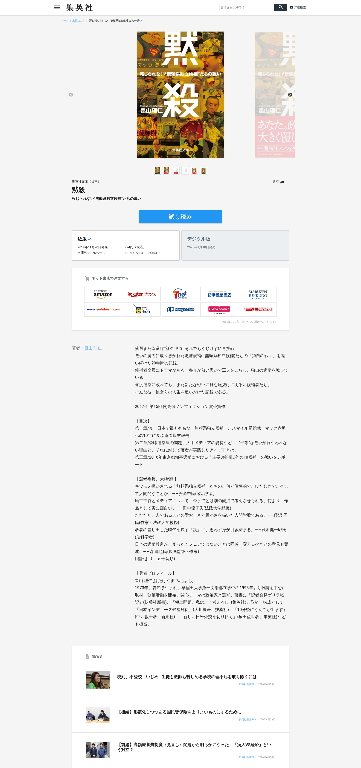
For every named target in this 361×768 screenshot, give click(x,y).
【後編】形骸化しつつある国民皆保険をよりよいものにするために (179, 712)
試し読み (180, 217)
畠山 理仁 (93, 348)
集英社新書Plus (247, 684)
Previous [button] (71, 94)
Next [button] (290, 94)
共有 (276, 181)
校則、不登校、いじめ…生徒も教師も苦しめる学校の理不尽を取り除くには (187, 677)
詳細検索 (300, 7)
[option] (180, 94)
